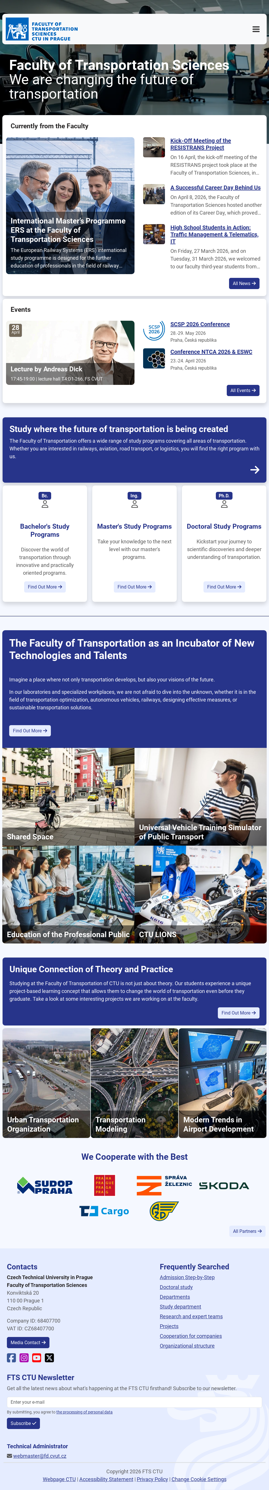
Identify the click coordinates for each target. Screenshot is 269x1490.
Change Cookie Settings (199, 1479)
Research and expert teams (191, 1316)
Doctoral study (176, 1287)
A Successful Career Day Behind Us (215, 187)
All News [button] (241, 283)
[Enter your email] (134, 1402)
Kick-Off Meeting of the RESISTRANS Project (200, 144)
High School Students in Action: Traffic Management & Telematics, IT (214, 234)
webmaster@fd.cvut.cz (39, 1456)
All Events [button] (240, 390)
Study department (180, 1307)
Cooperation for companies (191, 1336)
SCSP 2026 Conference (200, 324)
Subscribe (21, 1423)
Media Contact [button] (25, 1342)
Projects (169, 1326)
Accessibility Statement (106, 1479)
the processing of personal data (84, 1412)
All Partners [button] (244, 1231)
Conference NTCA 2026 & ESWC (211, 351)
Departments (175, 1297)
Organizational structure (187, 1346)
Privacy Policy (152, 1479)
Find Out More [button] (42, 587)
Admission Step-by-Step (187, 1277)
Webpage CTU (59, 1479)
